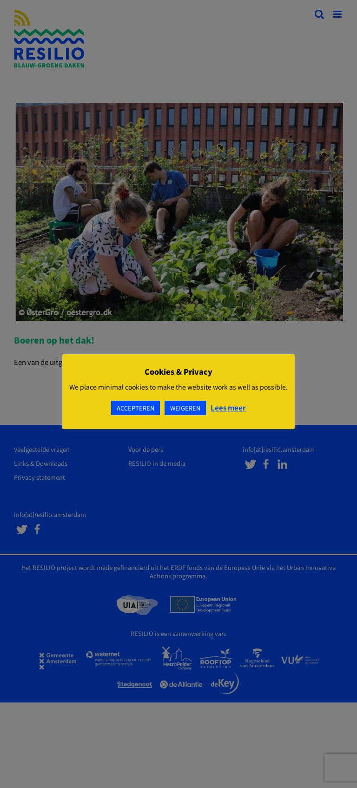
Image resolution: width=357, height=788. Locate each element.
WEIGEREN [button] (185, 408)
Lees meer (228, 407)
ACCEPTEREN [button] (135, 408)
